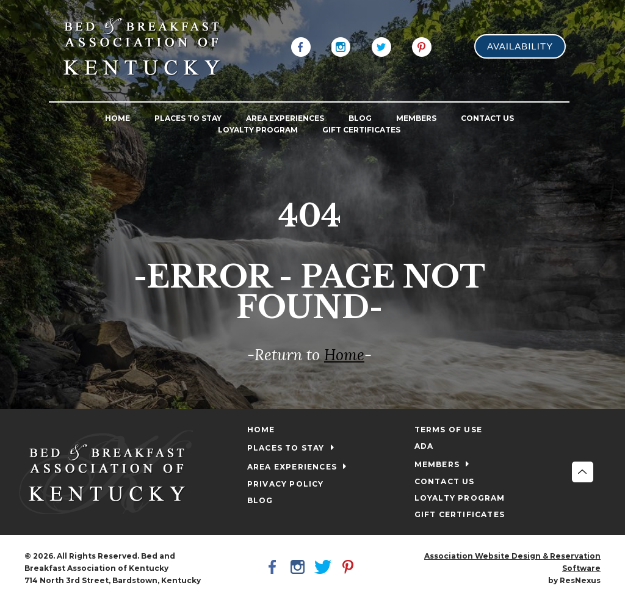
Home (344, 354)
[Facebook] (301, 46)
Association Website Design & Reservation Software (512, 562)
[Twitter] (381, 46)
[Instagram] (341, 46)
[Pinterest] (422, 46)
